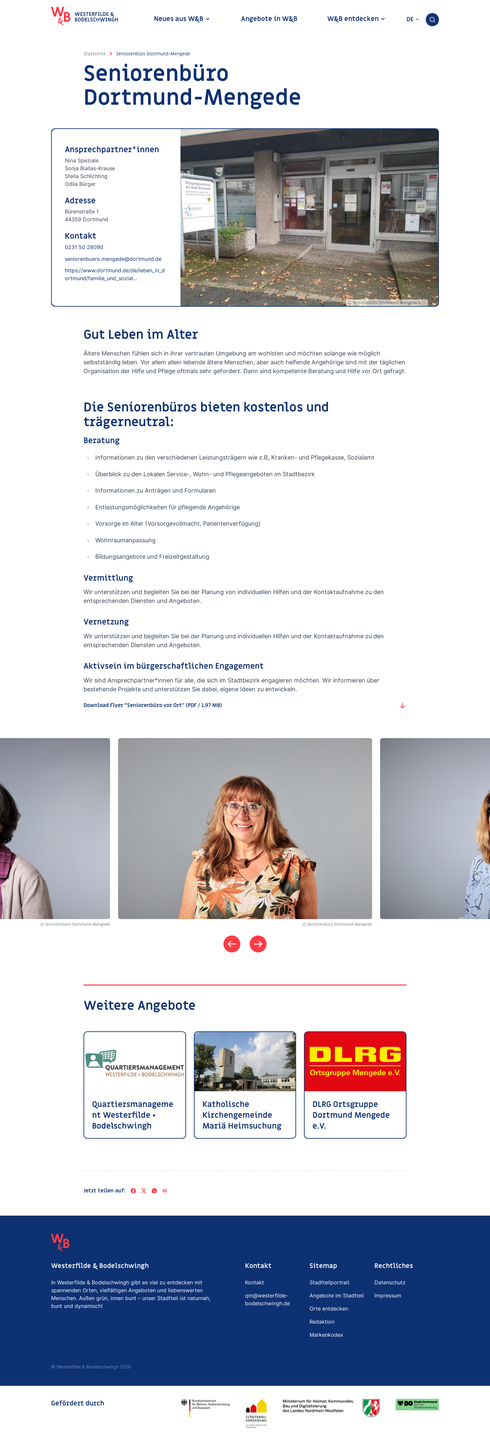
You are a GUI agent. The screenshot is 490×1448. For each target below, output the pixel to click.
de (412, 19)
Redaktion (322, 1321)
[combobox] (432, 19)
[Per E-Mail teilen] (164, 1190)
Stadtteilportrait (329, 1282)
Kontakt (254, 1282)
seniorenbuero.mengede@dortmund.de (113, 259)
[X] (143, 1190)
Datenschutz (389, 1282)
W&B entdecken (356, 19)
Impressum (387, 1295)
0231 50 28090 (84, 247)
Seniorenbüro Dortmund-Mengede (153, 54)
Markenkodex (326, 1334)
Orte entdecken (329, 1308)
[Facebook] (133, 1190)
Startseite (95, 54)
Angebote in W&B (269, 19)
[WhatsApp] (154, 1190)
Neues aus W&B (182, 19)
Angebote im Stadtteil (337, 1295)
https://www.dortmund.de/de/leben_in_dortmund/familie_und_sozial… (115, 274)
